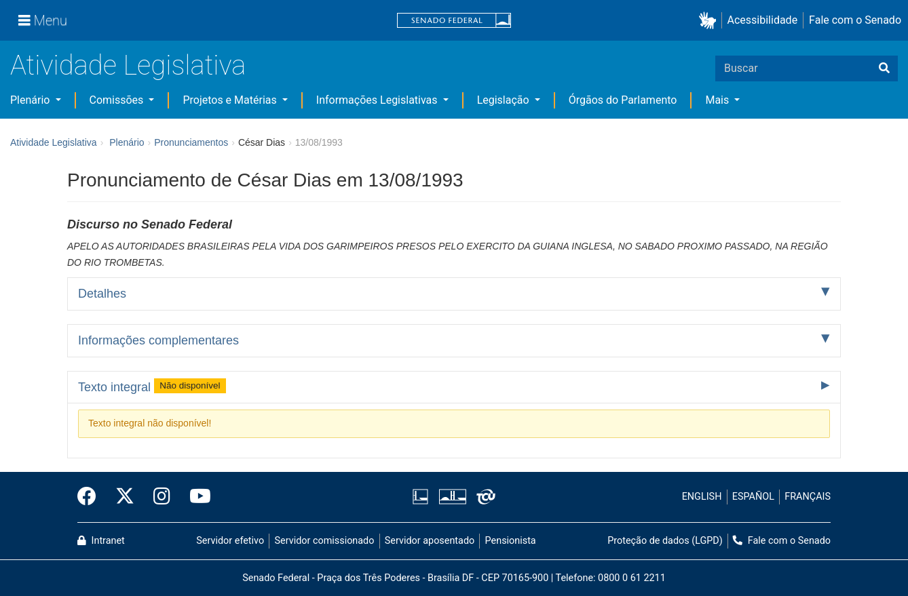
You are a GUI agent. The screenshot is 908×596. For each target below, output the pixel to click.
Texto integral (152, 385)
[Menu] (43, 20)
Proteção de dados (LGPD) (665, 541)
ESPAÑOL (753, 496)
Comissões (118, 100)
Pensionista (510, 541)
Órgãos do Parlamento (623, 100)
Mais (718, 100)
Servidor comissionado (325, 541)
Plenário (31, 100)
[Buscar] (884, 68)
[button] (710, 21)
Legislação (504, 100)
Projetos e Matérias (231, 100)
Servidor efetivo (230, 541)
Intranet (101, 541)
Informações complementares (158, 340)
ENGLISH (702, 496)
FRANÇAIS (807, 496)
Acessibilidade (762, 20)
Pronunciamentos (191, 142)
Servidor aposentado (429, 541)
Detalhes (102, 293)
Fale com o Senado (855, 20)
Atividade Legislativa (128, 65)
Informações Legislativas (378, 100)
